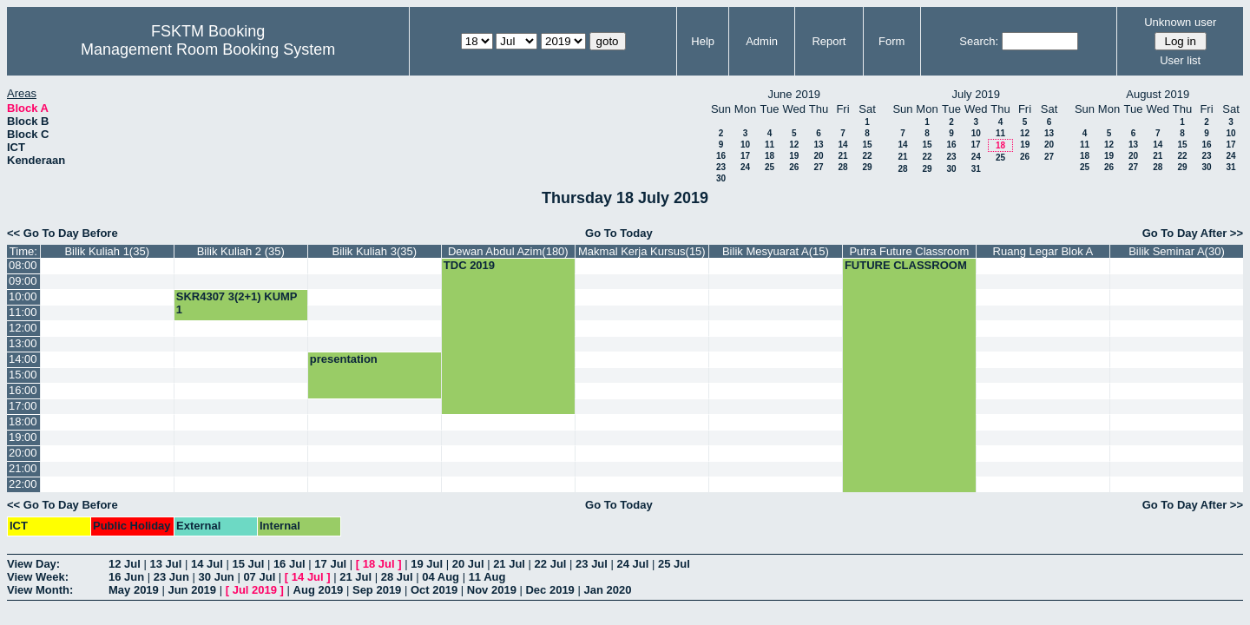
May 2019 (134, 589)
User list (1180, 60)
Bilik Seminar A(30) (1176, 251)
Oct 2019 (434, 589)
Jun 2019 (192, 589)
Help (702, 41)
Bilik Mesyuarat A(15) (775, 251)
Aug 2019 (318, 589)
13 (818, 144)
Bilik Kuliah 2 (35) (241, 251)
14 (842, 144)
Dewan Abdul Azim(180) (508, 251)
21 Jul (509, 563)
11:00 (23, 312)
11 (769, 144)
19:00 (23, 437)
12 (794, 144)
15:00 (23, 374)
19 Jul (427, 563)
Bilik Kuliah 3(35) (375, 251)
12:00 (23, 327)
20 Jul (468, 563)
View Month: (40, 589)
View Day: (33, 563)
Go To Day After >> (1192, 233)
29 (867, 167)
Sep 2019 (376, 589)
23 (721, 167)
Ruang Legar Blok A (1043, 251)
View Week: (38, 576)
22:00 (23, 483)
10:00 (23, 296)
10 (745, 144)
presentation (344, 358)
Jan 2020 (607, 589)
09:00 (23, 280)
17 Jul (330, 563)
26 (794, 167)
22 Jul (551, 563)
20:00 (23, 452)
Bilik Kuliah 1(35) (106, 251)
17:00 (23, 405)
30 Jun (216, 576)
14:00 (23, 358)
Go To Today (619, 233)
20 (818, 156)
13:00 (23, 343)
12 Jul (125, 563)
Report (828, 41)
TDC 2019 (469, 265)
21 (842, 156)
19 (794, 156)
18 (769, 156)
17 (745, 156)
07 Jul (259, 576)
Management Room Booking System (208, 49)
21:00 (23, 468)
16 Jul (289, 563)
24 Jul (633, 563)
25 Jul (674, 563)
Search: (978, 41)
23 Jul (592, 563)
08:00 (23, 265)
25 (769, 167)
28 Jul (397, 576)
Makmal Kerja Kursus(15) (642, 251)
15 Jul (248, 563)
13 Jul (165, 563)
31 (976, 169)
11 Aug (487, 576)
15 (867, 144)
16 (721, 156)
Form (891, 41)
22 (867, 156)
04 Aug (440, 576)
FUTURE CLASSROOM (906, 265)
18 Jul (379, 563)
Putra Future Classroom (909, 251)
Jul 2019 (255, 589)
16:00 (23, 390)
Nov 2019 (491, 589)
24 (745, 167)
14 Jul (207, 563)
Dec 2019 (549, 589)
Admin (762, 41)
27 (818, 167)
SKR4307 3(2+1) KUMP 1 (237, 303)
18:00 (23, 421)
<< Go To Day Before (62, 233)
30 (721, 178)
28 (842, 167)
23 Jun (171, 576)
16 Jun (126, 576)
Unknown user (1180, 22)
